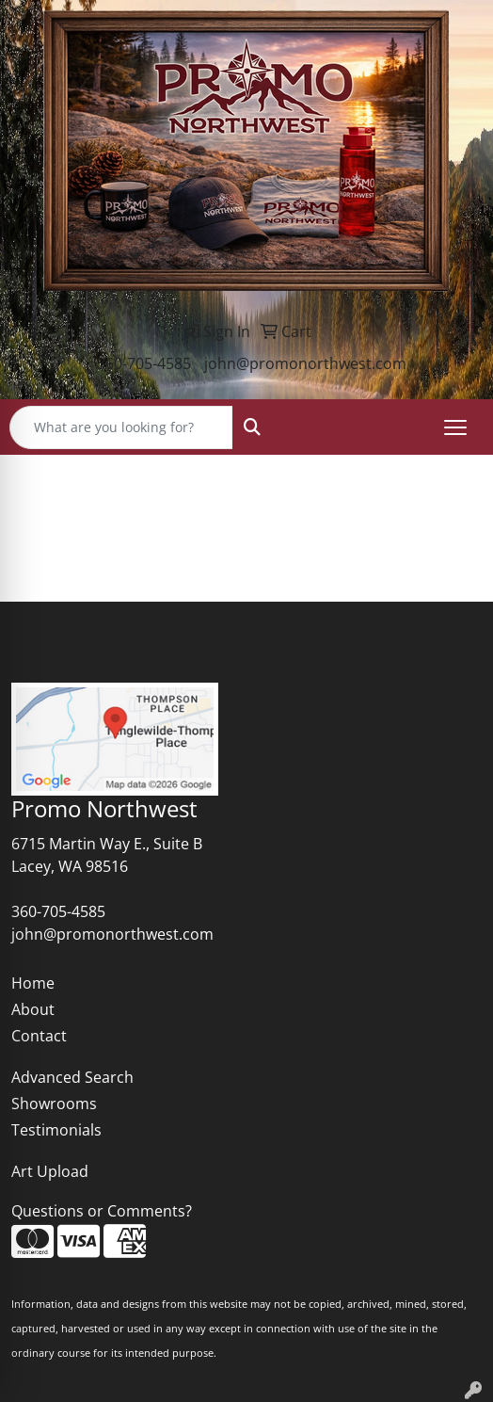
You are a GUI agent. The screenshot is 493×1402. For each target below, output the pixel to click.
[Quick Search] (121, 427)
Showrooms (54, 1103)
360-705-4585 (144, 363)
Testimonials (56, 1130)
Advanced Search (72, 1077)
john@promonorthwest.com (305, 363)
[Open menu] (455, 427)
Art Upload (49, 1171)
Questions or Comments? (101, 1211)
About (33, 1009)
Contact (39, 1035)
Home (33, 983)
